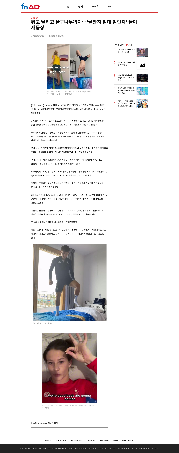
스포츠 (95, 6)
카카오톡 (141, 35)
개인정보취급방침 (77, 440)
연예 (80, 6)
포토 (110, 6)
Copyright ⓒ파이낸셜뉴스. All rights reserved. (117, 440)
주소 (146, 35)
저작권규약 (92, 440)
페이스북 (131, 35)
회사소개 (48, 440)
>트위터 (136, 35)
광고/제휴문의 (61, 440)
